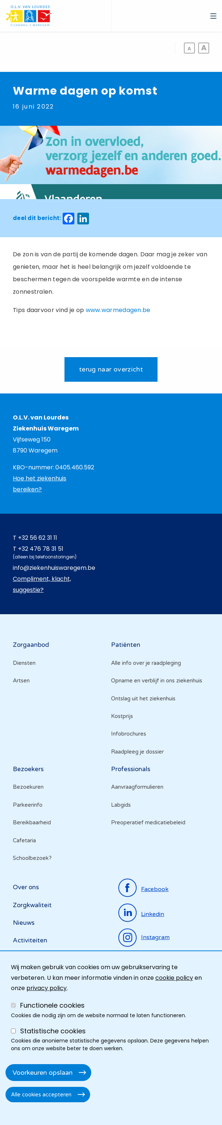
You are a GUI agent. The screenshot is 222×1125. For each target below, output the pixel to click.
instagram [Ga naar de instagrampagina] (155, 937)
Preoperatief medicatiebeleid (148, 822)
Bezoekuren (28, 787)
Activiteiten (30, 940)
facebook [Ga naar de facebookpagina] (155, 889)
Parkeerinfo (27, 805)
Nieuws (23, 923)
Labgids (121, 805)
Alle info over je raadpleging (146, 663)
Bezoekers (28, 769)
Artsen (21, 680)
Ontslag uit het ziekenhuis (143, 698)
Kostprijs (122, 716)
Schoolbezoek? (32, 858)
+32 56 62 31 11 (37, 538)
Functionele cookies (52, 1005)
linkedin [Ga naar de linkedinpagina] (152, 914)
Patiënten (125, 645)
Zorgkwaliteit (32, 905)
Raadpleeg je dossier (137, 751)
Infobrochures (128, 733)
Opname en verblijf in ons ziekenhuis (156, 680)
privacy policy (46, 988)
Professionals (130, 769)
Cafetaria (24, 840)
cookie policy (174, 978)
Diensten (24, 663)
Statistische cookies (53, 1031)
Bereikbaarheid (32, 822)
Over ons (26, 887)
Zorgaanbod (31, 645)
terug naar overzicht (111, 369)
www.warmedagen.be (118, 310)
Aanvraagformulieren (137, 787)
